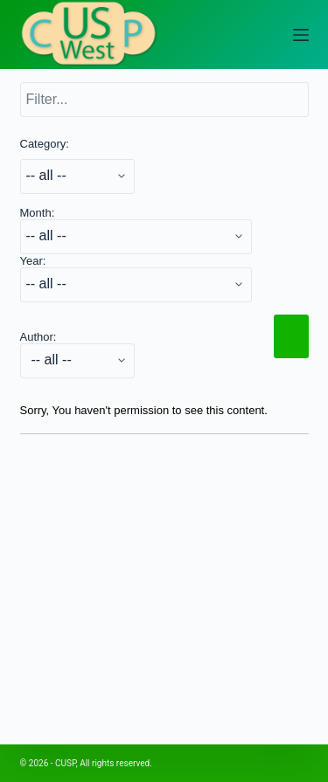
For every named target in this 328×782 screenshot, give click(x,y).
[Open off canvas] (301, 35)
